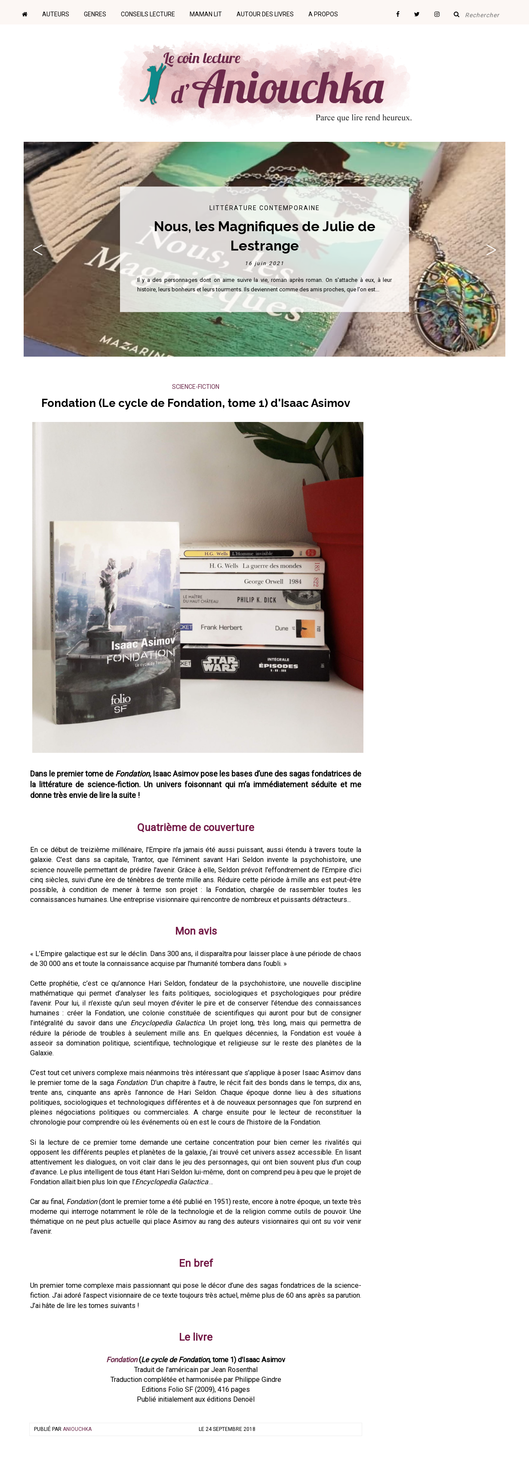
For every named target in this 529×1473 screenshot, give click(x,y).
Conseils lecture (148, 14)
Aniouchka (77, 1429)
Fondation (121, 1360)
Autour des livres (265, 14)
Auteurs (55, 14)
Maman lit (206, 14)
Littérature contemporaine (264, 208)
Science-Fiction (195, 386)
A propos (323, 14)
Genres (95, 14)
